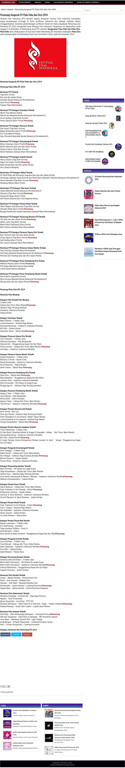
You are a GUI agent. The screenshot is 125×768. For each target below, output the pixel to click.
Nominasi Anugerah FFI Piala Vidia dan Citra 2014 (21, 81)
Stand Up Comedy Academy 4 (88, 2)
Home (3, 9)
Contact (70, 763)
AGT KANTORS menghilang (94, 152)
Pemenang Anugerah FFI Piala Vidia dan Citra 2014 (24, 15)
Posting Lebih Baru (7, 692)
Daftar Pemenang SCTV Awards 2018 (67, 747)
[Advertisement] (40, 661)
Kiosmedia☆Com (8, 2)
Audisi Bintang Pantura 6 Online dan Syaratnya (93, 160)
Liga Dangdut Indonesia (63, 2)
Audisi (47, 2)
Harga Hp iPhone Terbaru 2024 (95, 116)
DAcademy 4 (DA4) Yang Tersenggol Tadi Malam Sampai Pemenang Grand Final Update (108, 251)
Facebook (5, 634)
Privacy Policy (56, 763)
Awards (38, 2)
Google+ (27, 634)
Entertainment (25, 2)
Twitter (16, 634)
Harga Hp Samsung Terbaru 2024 (96, 123)
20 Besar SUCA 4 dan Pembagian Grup (108, 234)
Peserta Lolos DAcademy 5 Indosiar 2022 (98, 144)
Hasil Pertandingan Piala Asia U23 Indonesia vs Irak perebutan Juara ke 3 (93, 134)
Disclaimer (64, 763)
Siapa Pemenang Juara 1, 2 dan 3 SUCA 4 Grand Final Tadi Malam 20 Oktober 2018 (109, 222)
